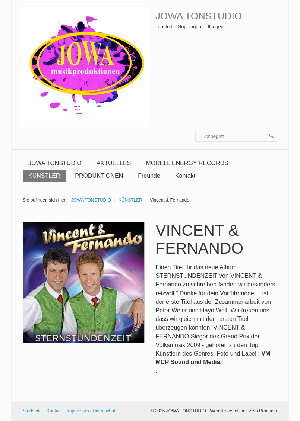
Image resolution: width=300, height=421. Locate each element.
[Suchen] (271, 136)
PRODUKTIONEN (99, 176)
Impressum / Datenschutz (92, 411)
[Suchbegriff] (236, 136)
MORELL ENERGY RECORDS (187, 163)
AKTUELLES (114, 163)
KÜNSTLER (44, 176)
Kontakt (185, 176)
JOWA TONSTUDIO (198, 16)
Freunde (149, 176)
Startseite (32, 411)
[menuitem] (55, 163)
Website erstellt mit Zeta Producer (243, 411)
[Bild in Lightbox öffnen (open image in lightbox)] (84, 282)
